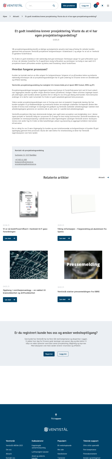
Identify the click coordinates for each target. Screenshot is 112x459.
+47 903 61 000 (21, 160)
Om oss (9, 449)
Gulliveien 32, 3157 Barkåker (26, 155)
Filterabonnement (90, 454)
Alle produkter (69, 6)
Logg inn (85, 6)
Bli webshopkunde (64, 445)
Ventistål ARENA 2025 (14, 445)
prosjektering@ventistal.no (25, 164)
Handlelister (62, 454)
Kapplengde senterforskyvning (39, 446)
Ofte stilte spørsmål (91, 445)
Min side (61, 449)
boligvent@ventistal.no (24, 162)
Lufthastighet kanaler (40, 452)
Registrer (49, 354)
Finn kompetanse (89, 449)
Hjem (5, 16)
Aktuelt (16, 16)
